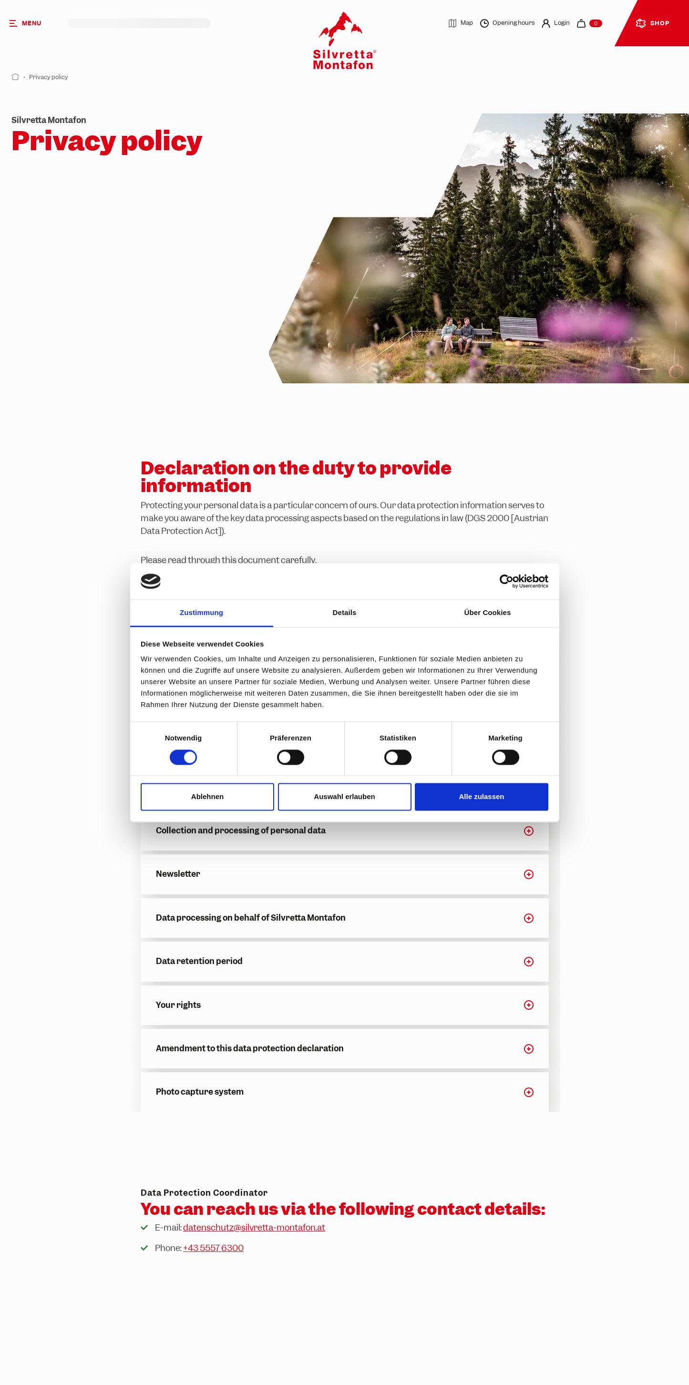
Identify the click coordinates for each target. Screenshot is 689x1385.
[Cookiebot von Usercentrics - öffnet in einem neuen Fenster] (506, 581)
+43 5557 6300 (213, 1247)
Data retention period (199, 961)
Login (556, 23)
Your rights (178, 1005)
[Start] (15, 77)
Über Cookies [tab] (487, 613)
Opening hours (507, 23)
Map (460, 23)
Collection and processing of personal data (241, 830)
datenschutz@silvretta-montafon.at (254, 1227)
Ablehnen (207, 797)
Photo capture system (200, 1092)
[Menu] (34, 23)
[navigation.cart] (589, 23)
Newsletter (178, 874)
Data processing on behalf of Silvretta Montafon (251, 918)
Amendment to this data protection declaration (250, 1048)
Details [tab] (345, 613)
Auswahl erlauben (344, 797)
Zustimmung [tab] (201, 613)
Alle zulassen (481, 797)
